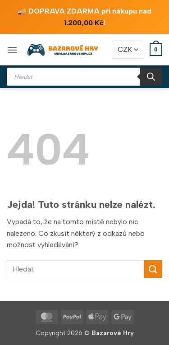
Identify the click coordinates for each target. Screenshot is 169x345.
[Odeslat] (153, 269)
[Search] (151, 77)
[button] (12, 50)
